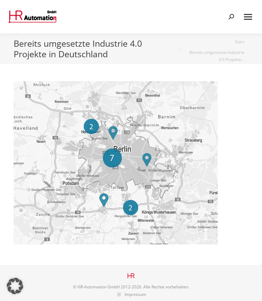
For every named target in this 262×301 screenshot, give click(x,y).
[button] (15, 286)
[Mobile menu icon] (248, 17)
